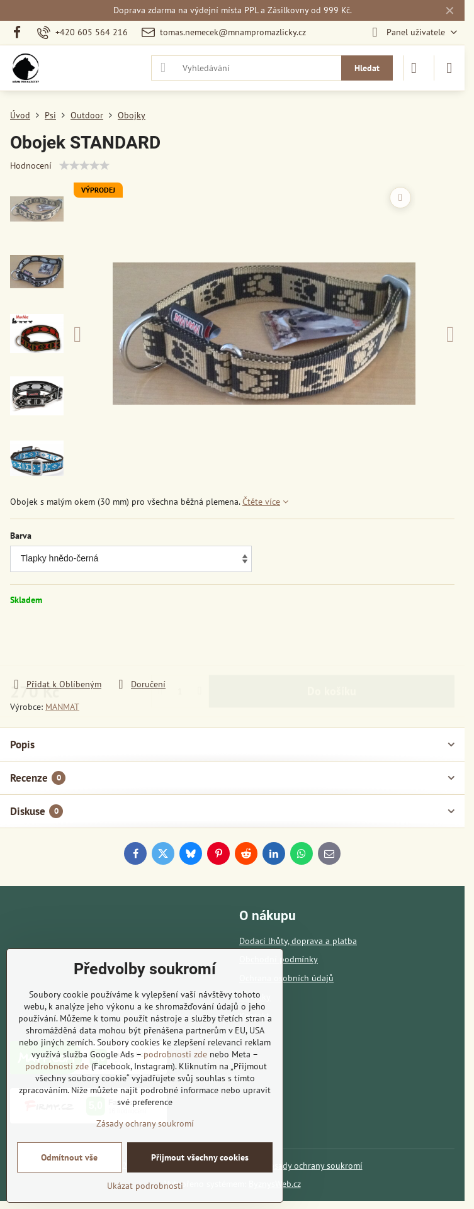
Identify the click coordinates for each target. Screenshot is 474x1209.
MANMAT (62, 706)
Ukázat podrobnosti (145, 1185)
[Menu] (449, 68)
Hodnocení (31, 165)
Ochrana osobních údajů (286, 978)
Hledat (367, 68)
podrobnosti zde (175, 1054)
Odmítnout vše (69, 1157)
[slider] (84, 165)
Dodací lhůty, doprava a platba (298, 941)
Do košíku (331, 641)
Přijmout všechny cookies (200, 1157)
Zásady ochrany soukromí (314, 1165)
